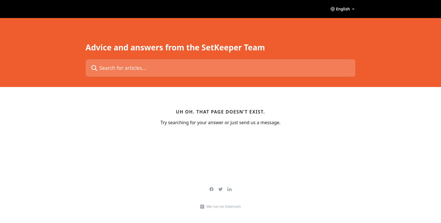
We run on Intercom (223, 206)
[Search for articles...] (221, 68)
